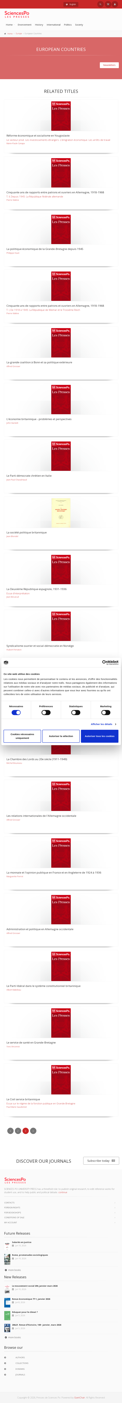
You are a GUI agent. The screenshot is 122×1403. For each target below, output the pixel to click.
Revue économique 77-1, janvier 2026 (31, 1299)
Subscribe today (101, 1160)
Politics (68, 24)
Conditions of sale (14, 1217)
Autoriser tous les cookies (100, 736)
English (71, 4)
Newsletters (109, 65)
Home (9, 24)
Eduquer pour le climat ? (25, 1312)
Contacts (9, 1202)
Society (79, 24)
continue (62, 1192)
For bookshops (12, 1212)
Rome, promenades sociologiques (30, 1255)
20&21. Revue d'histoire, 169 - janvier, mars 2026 (36, 1324)
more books (12, 1270)
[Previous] (10, 1131)
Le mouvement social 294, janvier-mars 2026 (34, 1285)
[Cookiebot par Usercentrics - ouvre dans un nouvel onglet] (104, 662)
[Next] (33, 1131)
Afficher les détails (101, 724)
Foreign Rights (12, 1207)
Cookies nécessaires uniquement (22, 736)
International (53, 24)
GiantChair (79, 1397)
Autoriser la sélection (61, 736)
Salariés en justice (21, 1242)
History (39, 24)
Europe (19, 33)
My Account (10, 1222)
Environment (24, 24)
